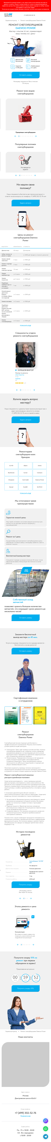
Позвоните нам (25, 1116)
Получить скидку (25, 884)
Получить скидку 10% (25, 988)
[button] (20, 136)
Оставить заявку (25, 75)
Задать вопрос (25, 203)
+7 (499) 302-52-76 (29, 15)
